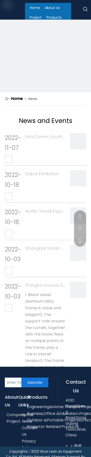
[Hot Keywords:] (85, 10)
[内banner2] (45, 65)
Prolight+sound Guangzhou (55, 285)
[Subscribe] (34, 382)
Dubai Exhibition (42, 174)
